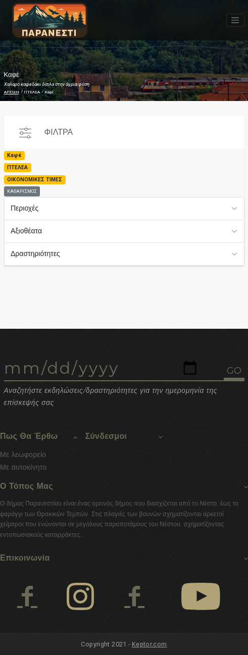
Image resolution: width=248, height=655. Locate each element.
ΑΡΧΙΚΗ (11, 92)
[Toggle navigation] (235, 20)
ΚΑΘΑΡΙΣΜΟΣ (22, 191)
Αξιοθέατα (26, 230)
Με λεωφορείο (23, 454)
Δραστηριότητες (35, 253)
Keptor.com (149, 644)
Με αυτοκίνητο (23, 467)
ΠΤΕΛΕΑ (32, 92)
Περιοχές (24, 208)
